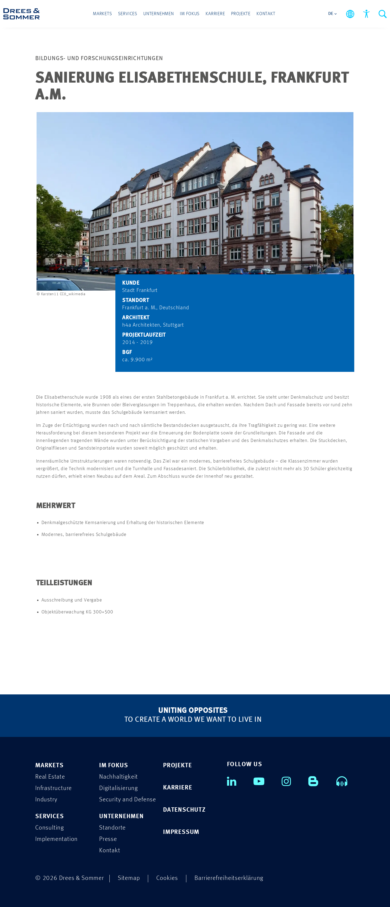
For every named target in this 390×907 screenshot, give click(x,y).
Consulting (49, 828)
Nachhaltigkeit (118, 777)
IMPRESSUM (181, 832)
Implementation (56, 839)
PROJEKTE (177, 765)
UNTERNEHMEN (121, 816)
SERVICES (49, 816)
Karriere (215, 14)
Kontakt (265, 14)
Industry (46, 800)
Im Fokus (190, 14)
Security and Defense (127, 800)
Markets (102, 14)
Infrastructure (53, 788)
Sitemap (129, 878)
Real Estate (50, 777)
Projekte (241, 14)
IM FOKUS (113, 765)
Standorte (112, 828)
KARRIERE (177, 788)
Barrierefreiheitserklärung (228, 878)
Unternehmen (158, 14)
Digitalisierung (118, 788)
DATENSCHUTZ (184, 810)
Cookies (167, 878)
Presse (108, 839)
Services (127, 14)
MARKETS (49, 765)
